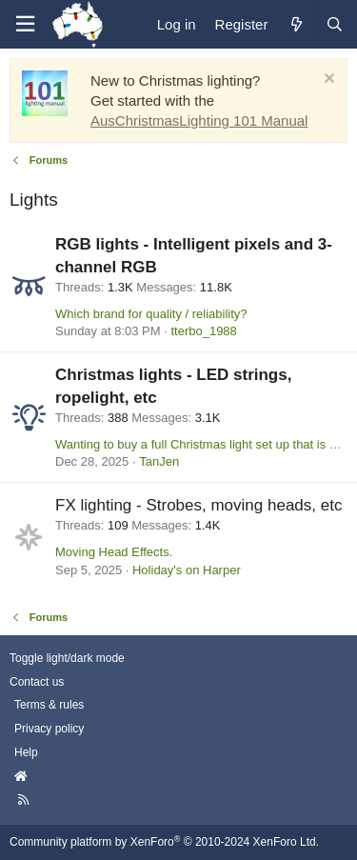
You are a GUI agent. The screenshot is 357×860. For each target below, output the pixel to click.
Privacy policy (49, 728)
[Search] (334, 24)
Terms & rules (49, 704)
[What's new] (295, 24)
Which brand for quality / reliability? (151, 314)
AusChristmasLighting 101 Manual (198, 120)
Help (26, 752)
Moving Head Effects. (113, 552)
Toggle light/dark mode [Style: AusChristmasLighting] (67, 658)
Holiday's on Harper (186, 570)
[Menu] (25, 24)
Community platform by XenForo (164, 842)
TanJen (159, 461)
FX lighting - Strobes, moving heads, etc (198, 505)
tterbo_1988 (203, 331)
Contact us (37, 682)
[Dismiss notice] (327, 80)
